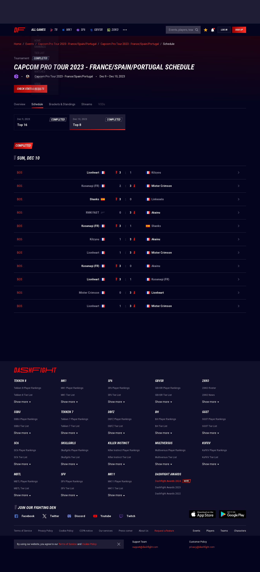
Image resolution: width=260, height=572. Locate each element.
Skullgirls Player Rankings (74, 450)
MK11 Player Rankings (120, 481)
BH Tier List (161, 426)
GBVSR (96, 29)
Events (196, 530)
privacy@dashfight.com (202, 547)
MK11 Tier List (115, 488)
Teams (224, 530)
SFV (63, 474)
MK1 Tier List (68, 395)
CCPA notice (86, 530)
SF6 (81, 29)
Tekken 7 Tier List (70, 426)
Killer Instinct (118, 443)
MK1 (67, 29)
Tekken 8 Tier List (23, 395)
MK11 (111, 474)
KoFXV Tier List (210, 457)
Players (210, 530)
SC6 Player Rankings (25, 450)
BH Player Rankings (165, 419)
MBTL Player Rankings (26, 481)
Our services (106, 530)
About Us (143, 530)
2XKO (112, 29)
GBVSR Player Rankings (167, 388)
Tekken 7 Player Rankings (74, 419)
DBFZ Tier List (115, 426)
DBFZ (111, 412)
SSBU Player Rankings (26, 419)
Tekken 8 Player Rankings (27, 388)
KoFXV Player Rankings (214, 450)
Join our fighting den (37, 507)
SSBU (17, 412)
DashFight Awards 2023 (168, 487)
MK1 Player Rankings (72, 388)
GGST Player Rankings (214, 419)
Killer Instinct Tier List (119, 457)
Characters (240, 530)
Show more (23, 402)
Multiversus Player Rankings (170, 450)
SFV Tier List (67, 488)
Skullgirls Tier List (70, 457)
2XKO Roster (209, 388)
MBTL (17, 474)
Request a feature (164, 530)
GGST (205, 412)
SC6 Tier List (20, 457)
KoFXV (206, 443)
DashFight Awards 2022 (168, 493)
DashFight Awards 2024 (168, 481)
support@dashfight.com (145, 547)
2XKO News (208, 395)
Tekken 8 (20, 381)
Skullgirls (68, 443)
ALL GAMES (38, 29)
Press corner (126, 530)
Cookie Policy (66, 530)
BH (157, 412)
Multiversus (163, 443)
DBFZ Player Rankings (120, 419)
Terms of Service (23, 530)
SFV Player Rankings (72, 481)
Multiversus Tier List (166, 457)
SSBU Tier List (21, 426)
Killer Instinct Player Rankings (124, 450)
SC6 (16, 443)
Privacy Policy (45, 530)
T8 (53, 29)
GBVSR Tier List (163, 395)
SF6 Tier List (114, 395)
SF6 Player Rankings (119, 388)
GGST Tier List (209, 426)
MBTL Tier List (21, 488)
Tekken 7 (67, 412)
